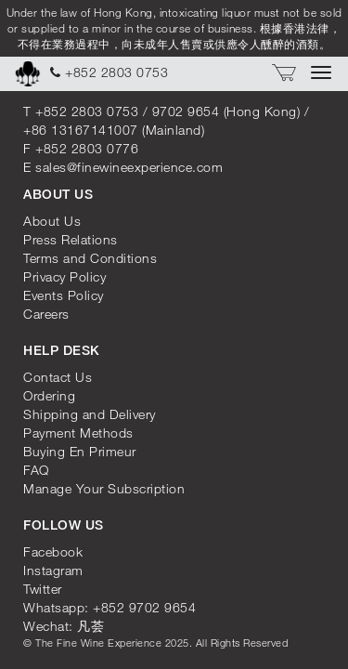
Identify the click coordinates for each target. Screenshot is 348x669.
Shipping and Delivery (89, 414)
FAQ (36, 470)
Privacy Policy (64, 276)
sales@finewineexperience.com (129, 167)
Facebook (53, 551)
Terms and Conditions (90, 258)
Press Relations (70, 239)
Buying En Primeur (79, 451)
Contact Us (57, 377)
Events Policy (63, 295)
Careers (46, 313)
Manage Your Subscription (104, 488)
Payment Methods (78, 432)
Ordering (49, 395)
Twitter (42, 589)
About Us (52, 221)
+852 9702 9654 (144, 607)
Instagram (53, 570)
